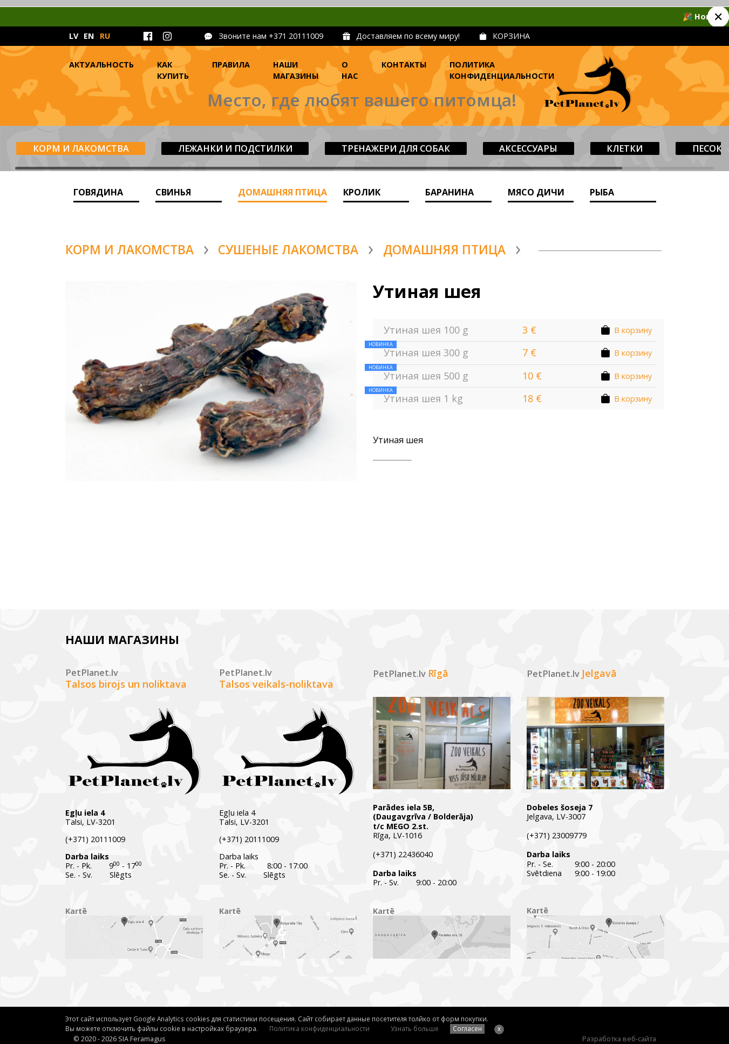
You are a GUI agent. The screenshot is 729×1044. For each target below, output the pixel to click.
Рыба (602, 192)
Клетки (625, 148)
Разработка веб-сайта (619, 1038)
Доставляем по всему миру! (408, 36)
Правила (231, 64)
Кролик (361, 192)
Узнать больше (415, 1028)
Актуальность (101, 64)
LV (73, 36)
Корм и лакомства (81, 148)
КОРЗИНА (511, 36)
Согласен (467, 1028)
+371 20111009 (296, 36)
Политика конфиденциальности (501, 70)
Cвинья (173, 192)
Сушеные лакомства (288, 249)
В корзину (633, 330)
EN (89, 36)
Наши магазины (295, 70)
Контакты (403, 64)
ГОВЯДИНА (98, 192)
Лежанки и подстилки (235, 148)
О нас (350, 70)
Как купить (173, 70)
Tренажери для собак (396, 148)
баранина (449, 192)
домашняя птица (282, 192)
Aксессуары (528, 148)
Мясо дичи (536, 192)
